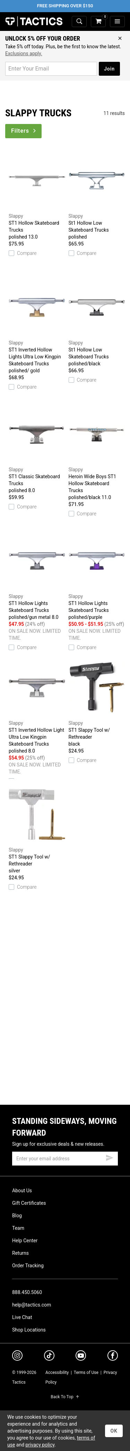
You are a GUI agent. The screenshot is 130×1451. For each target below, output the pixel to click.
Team (18, 1228)
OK (114, 1431)
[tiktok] (49, 1356)
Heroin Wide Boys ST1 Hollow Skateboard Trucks (97, 451)
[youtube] (81, 1356)
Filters (24, 130)
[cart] (98, 21)
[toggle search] (79, 21)
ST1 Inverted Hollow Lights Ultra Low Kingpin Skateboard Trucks (37, 324)
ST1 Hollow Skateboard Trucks (37, 194)
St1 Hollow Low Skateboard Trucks (97, 194)
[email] (65, 1159)
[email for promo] (51, 69)
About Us (22, 1190)
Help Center (24, 1240)
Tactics (33, 21)
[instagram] (17, 1356)
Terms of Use (86, 1372)
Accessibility (57, 1372)
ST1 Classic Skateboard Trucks (37, 448)
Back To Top (65, 1396)
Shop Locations (29, 1330)
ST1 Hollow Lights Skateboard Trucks (37, 575)
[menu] (117, 21)
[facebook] (112, 1356)
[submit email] (109, 1157)
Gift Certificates (29, 1203)
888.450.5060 (27, 1292)
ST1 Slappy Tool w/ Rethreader (97, 701)
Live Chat (22, 1317)
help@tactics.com (31, 1305)
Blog (17, 1215)
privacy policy (40, 1445)
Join (109, 69)
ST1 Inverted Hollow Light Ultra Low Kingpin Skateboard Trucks (37, 705)
